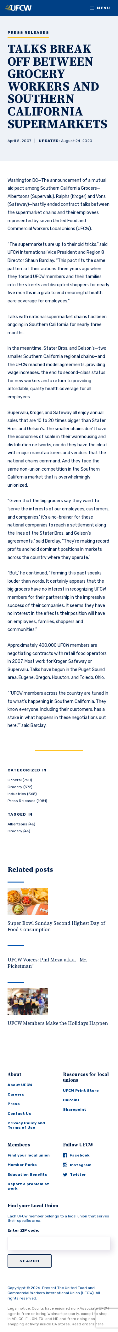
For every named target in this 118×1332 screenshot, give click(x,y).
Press (14, 1104)
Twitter (74, 1174)
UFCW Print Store (81, 1090)
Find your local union (29, 1155)
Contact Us (19, 1113)
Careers (16, 1094)
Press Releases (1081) (27, 801)
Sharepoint (74, 1109)
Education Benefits (27, 1174)
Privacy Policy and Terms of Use (26, 1125)
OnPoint (71, 1100)
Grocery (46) (19, 831)
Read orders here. (88, 1324)
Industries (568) (22, 794)
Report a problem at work (28, 1186)
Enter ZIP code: (23, 1230)
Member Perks (22, 1165)
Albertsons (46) (21, 824)
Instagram (77, 1165)
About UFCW (20, 1085)
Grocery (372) (20, 787)
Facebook (76, 1155)
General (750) (20, 780)
